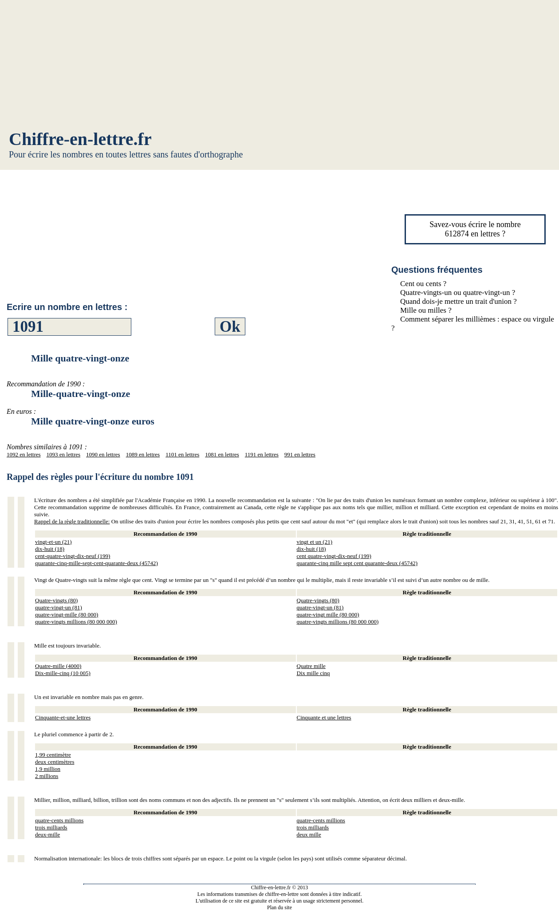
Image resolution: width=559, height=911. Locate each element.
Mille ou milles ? (426, 310)
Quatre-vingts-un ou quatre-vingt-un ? (457, 292)
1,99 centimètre (53, 754)
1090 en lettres (103, 454)
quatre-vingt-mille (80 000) (66, 614)
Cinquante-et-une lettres (63, 717)
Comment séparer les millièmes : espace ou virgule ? (472, 323)
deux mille (309, 834)
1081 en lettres (222, 454)
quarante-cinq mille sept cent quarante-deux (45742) (357, 563)
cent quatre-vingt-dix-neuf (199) (334, 556)
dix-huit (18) (49, 549)
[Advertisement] (279, 66)
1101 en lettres (182, 454)
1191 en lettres (262, 454)
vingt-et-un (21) (53, 541)
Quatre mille (311, 666)
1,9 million (47, 769)
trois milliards (51, 827)
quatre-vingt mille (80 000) (328, 614)
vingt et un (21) (315, 541)
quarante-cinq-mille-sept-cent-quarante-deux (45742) (96, 563)
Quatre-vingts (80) (56, 600)
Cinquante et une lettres (324, 717)
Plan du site (279, 907)
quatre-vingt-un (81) (58, 607)
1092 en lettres (24, 454)
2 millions (46, 776)
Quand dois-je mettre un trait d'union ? (458, 301)
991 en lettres (299, 454)
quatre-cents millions (59, 820)
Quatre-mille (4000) (58, 666)
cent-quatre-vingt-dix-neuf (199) (72, 556)
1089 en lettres (143, 454)
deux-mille (47, 834)
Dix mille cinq (313, 673)
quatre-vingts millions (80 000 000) (76, 621)
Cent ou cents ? (423, 283)
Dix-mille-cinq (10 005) (63, 673)
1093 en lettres (64, 454)
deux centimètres (54, 761)
